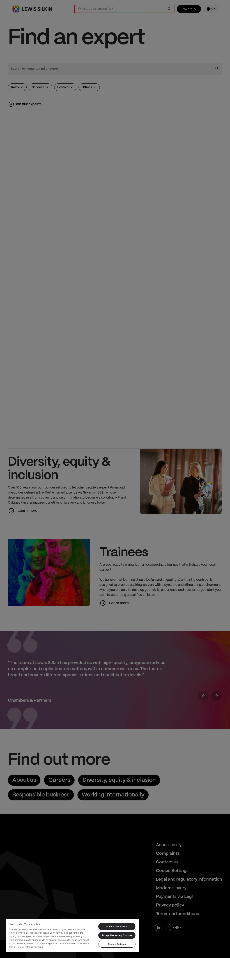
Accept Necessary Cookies (117, 935)
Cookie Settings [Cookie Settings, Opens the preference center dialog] (117, 944)
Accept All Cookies (117, 926)
